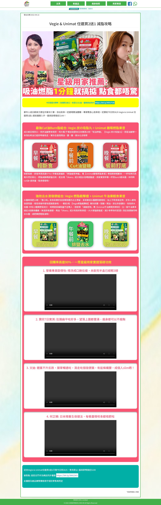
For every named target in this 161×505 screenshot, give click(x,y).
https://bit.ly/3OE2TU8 (104, 102)
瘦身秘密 (96, 3)
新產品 (76, 3)
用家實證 (117, 3)
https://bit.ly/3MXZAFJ (67, 475)
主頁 (58, 3)
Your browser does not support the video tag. (80, 292)
